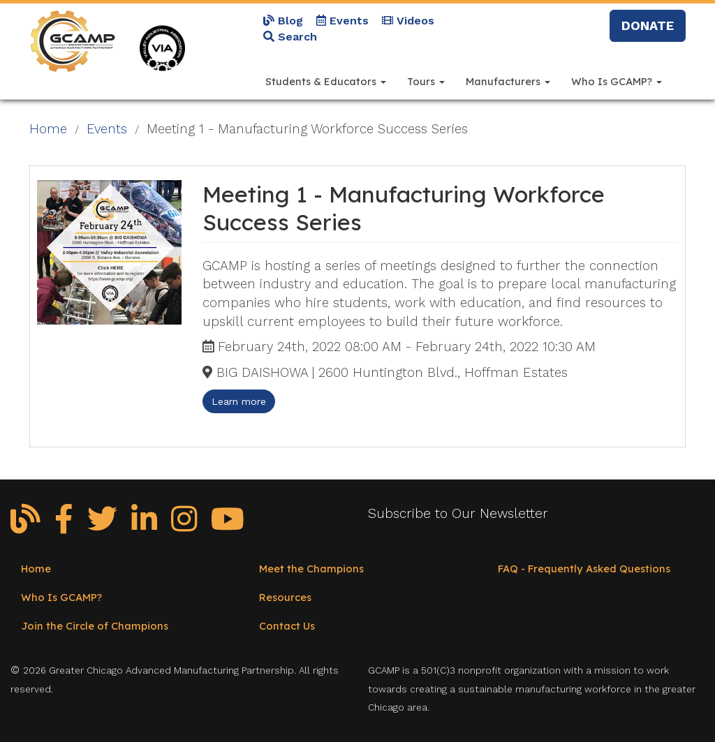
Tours (426, 81)
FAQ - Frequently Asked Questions (584, 568)
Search (290, 36)
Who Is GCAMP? (616, 81)
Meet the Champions (311, 568)
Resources (285, 597)
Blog (283, 20)
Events (342, 20)
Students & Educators (325, 81)
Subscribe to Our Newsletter (458, 513)
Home (48, 129)
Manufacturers (508, 81)
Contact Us (287, 625)
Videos (408, 20)
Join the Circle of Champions (94, 625)
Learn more (239, 401)
